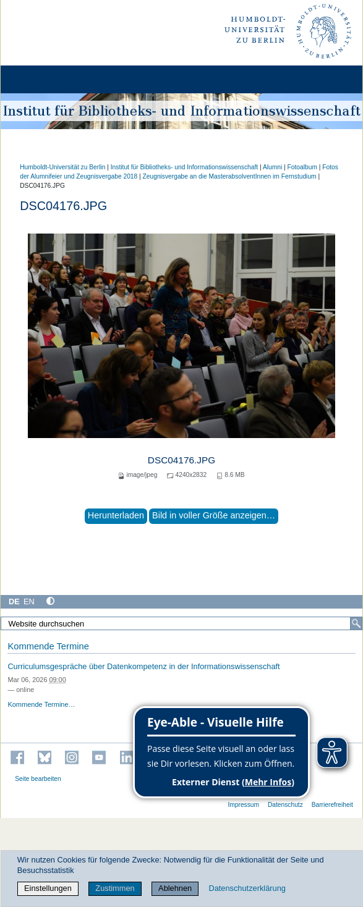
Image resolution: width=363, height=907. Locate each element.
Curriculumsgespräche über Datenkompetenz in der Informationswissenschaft (143, 666)
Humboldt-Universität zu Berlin (62, 167)
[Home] (44, 79)
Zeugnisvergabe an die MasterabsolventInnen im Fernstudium (230, 176)
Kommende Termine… (41, 704)
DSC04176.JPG (181, 460)
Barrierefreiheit (332, 804)
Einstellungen (48, 888)
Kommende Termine (47, 646)
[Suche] (356, 623)
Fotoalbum (302, 167)
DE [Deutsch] (14, 601)
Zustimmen (114, 888)
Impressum (243, 804)
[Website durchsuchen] (181, 623)
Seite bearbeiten (38, 778)
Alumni (272, 167)
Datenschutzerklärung (246, 888)
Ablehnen (175, 888)
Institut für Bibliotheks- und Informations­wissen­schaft (184, 167)
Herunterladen (116, 515)
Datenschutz (285, 804)
